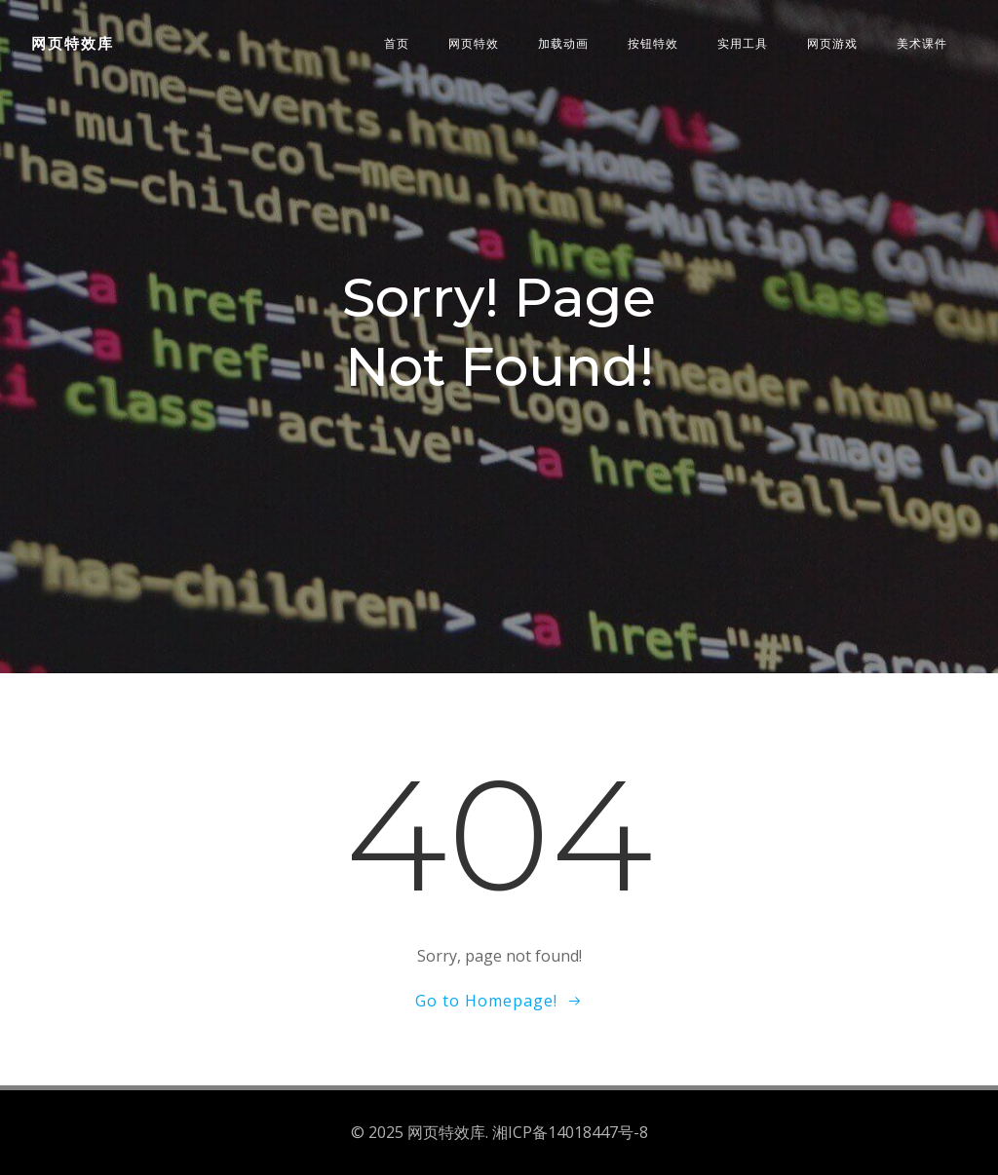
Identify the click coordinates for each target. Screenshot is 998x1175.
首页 (396, 43)
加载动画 (563, 43)
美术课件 (922, 43)
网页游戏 (832, 43)
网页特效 (473, 43)
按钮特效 (653, 43)
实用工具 (742, 43)
